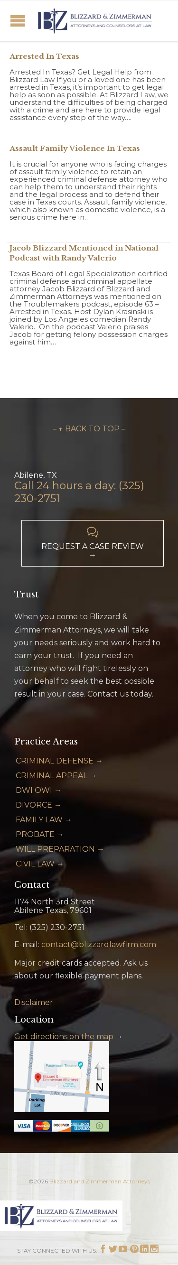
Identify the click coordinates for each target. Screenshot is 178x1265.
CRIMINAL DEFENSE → (59, 760)
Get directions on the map (63, 1036)
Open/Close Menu (18, 20)
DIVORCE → (39, 804)
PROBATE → (40, 834)
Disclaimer (33, 1002)
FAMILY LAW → (44, 819)
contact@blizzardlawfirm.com (98, 944)
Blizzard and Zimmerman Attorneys (99, 1181)
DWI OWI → (39, 790)
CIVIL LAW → (40, 863)
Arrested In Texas (44, 56)
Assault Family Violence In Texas (74, 148)
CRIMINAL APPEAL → (56, 775)
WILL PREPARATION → (60, 849)
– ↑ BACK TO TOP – (89, 428)
